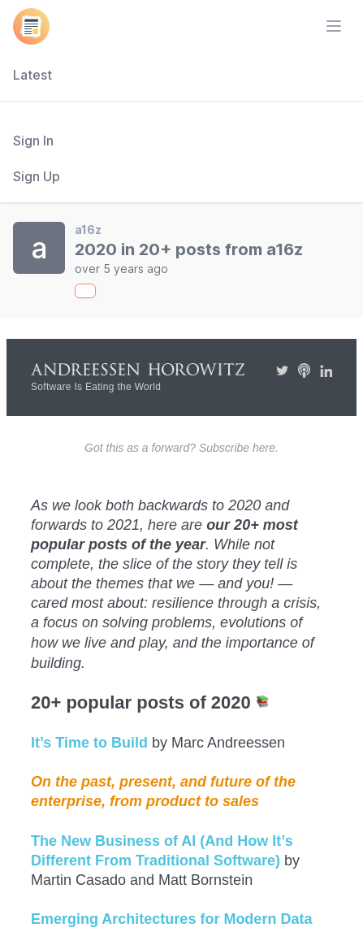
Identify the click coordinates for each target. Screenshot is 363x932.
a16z (88, 229)
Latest (32, 75)
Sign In (33, 140)
